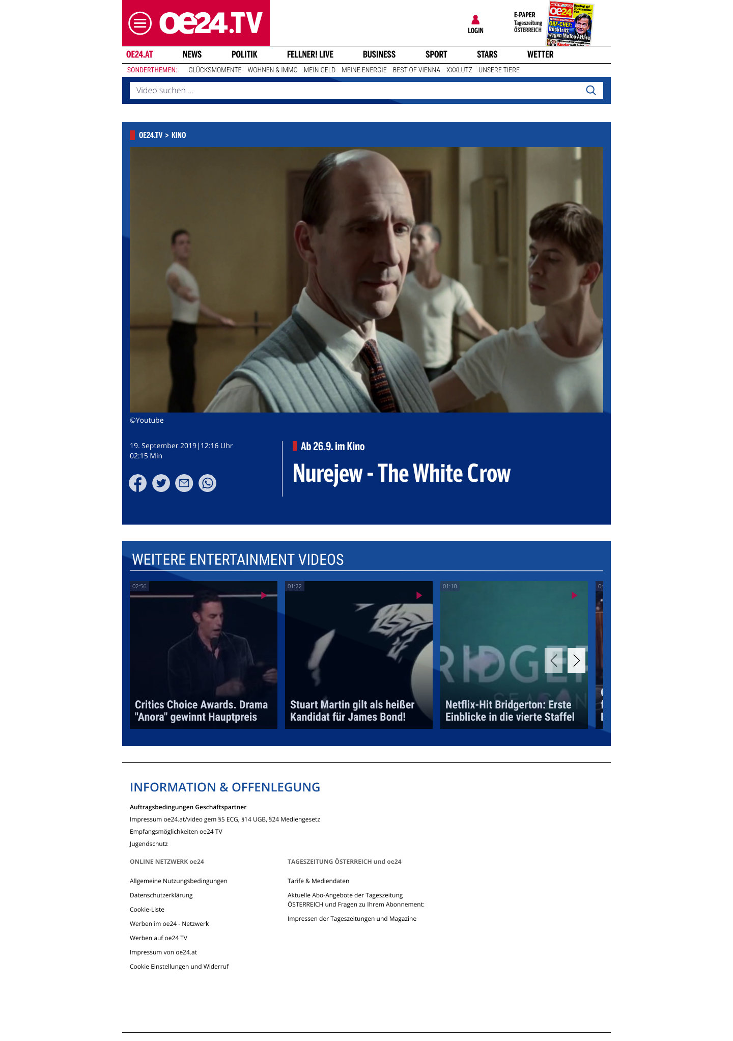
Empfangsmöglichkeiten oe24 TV (176, 831)
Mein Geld (319, 70)
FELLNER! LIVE (310, 54)
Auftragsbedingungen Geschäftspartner (188, 806)
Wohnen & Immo (272, 70)
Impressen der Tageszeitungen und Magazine (352, 918)
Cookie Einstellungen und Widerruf (179, 966)
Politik (245, 54)
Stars (487, 54)
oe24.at (139, 54)
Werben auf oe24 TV (158, 938)
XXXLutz (459, 70)
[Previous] (553, 660)
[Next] (576, 660)
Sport (436, 54)
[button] (137, 23)
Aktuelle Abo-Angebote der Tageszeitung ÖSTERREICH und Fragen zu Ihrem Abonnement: (356, 900)
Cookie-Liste (147, 909)
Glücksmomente (214, 70)
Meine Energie (364, 70)
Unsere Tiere (499, 70)
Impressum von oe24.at (163, 952)
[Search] (591, 91)
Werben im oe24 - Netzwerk (169, 923)
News (192, 54)
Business (379, 54)
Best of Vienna (416, 70)
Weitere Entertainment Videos (238, 560)
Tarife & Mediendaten (318, 880)
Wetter (540, 54)
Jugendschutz (149, 843)
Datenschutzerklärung (161, 895)
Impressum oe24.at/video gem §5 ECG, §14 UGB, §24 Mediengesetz (225, 819)
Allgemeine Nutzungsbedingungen (179, 880)
